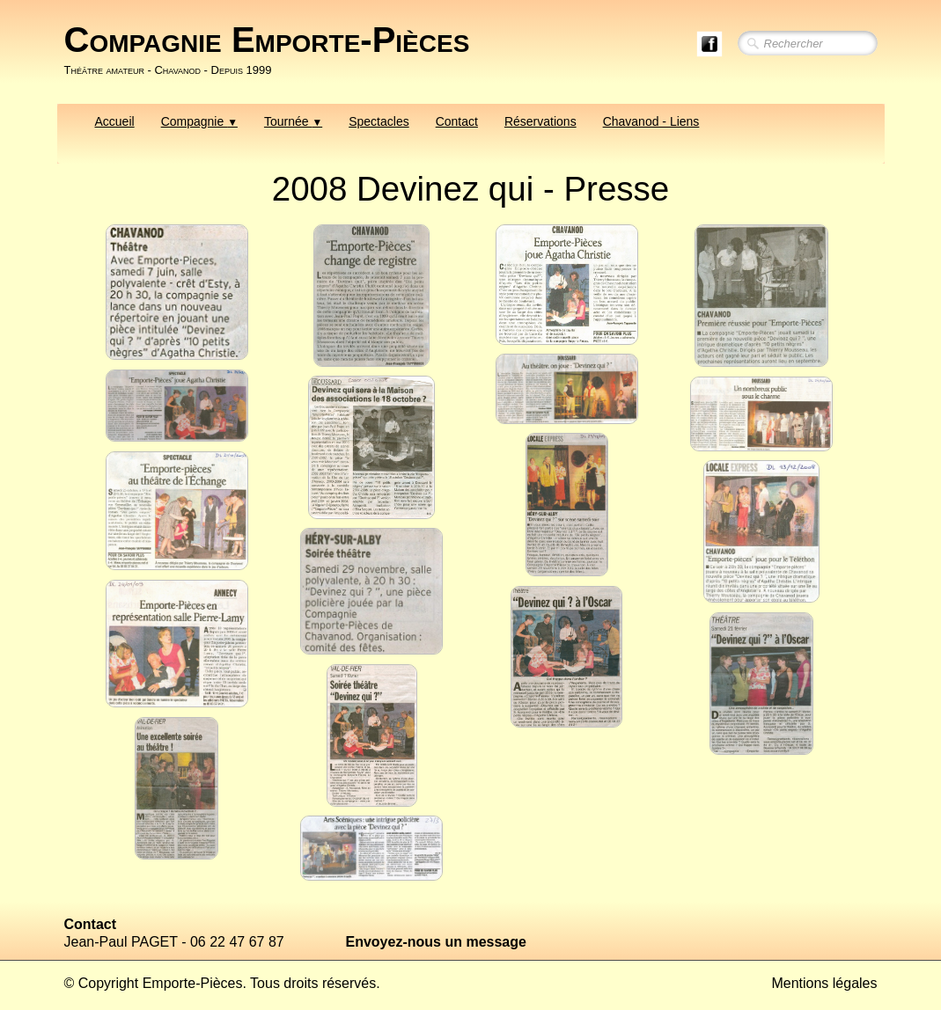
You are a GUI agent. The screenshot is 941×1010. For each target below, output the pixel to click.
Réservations (540, 121)
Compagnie (199, 121)
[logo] (273, 50)
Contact (457, 121)
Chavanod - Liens (651, 121)
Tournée (293, 121)
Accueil (115, 121)
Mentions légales (824, 983)
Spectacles (378, 121)
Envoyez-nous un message (436, 941)
